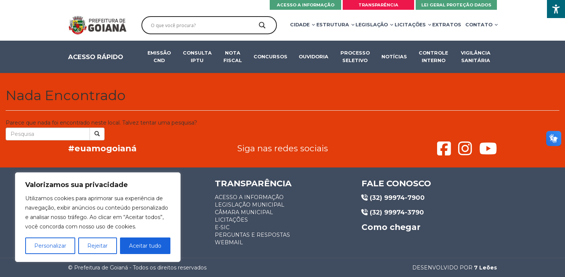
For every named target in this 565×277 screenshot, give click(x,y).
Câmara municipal (244, 212)
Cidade (300, 24)
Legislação (372, 24)
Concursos (270, 56)
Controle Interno (433, 56)
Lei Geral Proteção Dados (456, 5)
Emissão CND (159, 56)
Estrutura (333, 24)
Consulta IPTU (196, 56)
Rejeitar (97, 245)
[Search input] (203, 25)
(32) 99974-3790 (392, 212)
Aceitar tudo (145, 245)
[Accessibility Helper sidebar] (556, 9)
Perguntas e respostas (252, 234)
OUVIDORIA (313, 56)
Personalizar (50, 245)
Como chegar (391, 227)
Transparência (378, 5)
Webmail (229, 242)
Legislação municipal (249, 204)
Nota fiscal (232, 56)
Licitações (411, 24)
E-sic (222, 227)
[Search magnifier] (262, 25)
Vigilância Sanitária (476, 56)
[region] (98, 217)
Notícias (394, 56)
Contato (479, 24)
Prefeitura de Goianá (101, 267)
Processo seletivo (355, 56)
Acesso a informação (305, 5)
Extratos (446, 24)
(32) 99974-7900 (393, 197)
